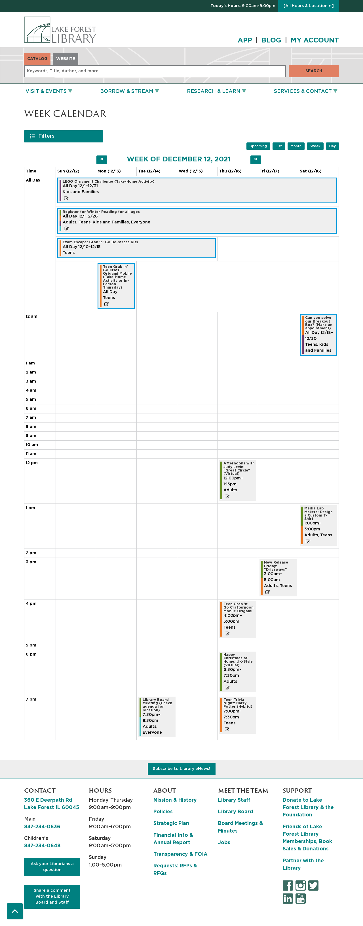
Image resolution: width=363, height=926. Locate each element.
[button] (242, 6)
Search (313, 71)
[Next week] (255, 159)
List (279, 146)
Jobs (224, 842)
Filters (47, 136)
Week (315, 146)
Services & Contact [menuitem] (303, 91)
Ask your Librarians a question (52, 867)
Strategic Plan (171, 823)
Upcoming (258, 146)
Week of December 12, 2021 (179, 159)
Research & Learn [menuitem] (213, 91)
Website (65, 59)
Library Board (235, 811)
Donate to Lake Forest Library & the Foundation (308, 808)
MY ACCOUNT (315, 40)
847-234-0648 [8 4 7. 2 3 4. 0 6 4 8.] (42, 845)
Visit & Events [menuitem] (46, 91)
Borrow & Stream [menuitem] (126, 91)
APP (245, 40)
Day (332, 146)
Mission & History (175, 800)
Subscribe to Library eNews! (181, 769)
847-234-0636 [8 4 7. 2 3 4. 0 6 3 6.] (42, 826)
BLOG (271, 40)
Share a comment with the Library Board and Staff (52, 896)
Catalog (37, 59)
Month (296, 146)
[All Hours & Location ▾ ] (309, 6)
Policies (163, 811)
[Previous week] (101, 159)
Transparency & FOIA (180, 854)
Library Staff (234, 800)
